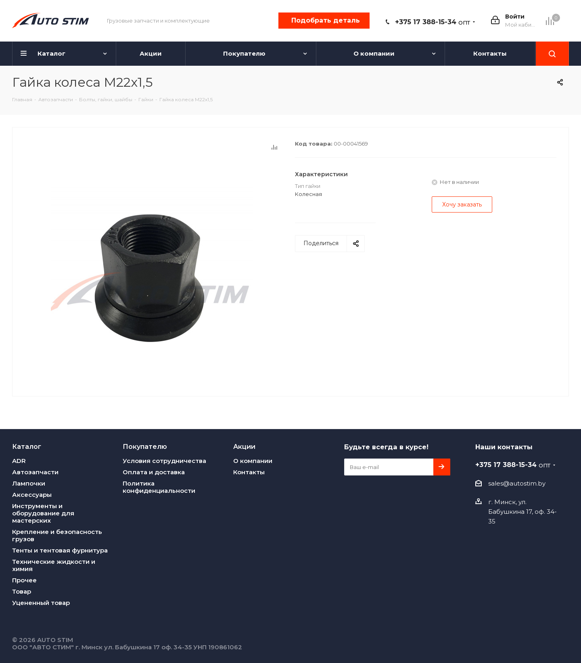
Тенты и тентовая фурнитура (60, 550)
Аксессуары (32, 494)
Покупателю (145, 446)
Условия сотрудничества (164, 461)
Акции (244, 446)
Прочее (24, 580)
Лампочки (28, 483)
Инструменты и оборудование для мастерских (43, 513)
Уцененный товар (41, 603)
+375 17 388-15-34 (432, 22)
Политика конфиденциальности (159, 487)
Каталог (26, 446)
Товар (21, 591)
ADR (19, 461)
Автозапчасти (35, 472)
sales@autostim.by (516, 483)
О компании (252, 461)
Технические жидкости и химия (53, 565)
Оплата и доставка (154, 472)
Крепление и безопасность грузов (57, 535)
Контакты (249, 472)
